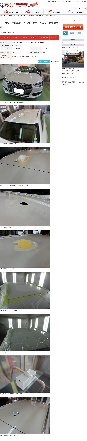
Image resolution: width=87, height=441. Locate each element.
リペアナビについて (78, 12)
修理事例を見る (13, 12)
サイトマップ (83, 8)
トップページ (74, 8)
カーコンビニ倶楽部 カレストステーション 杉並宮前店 (21, 15)
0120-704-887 (75, 33)
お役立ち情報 (57, 12)
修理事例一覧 (39, 15)
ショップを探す (35, 12)
